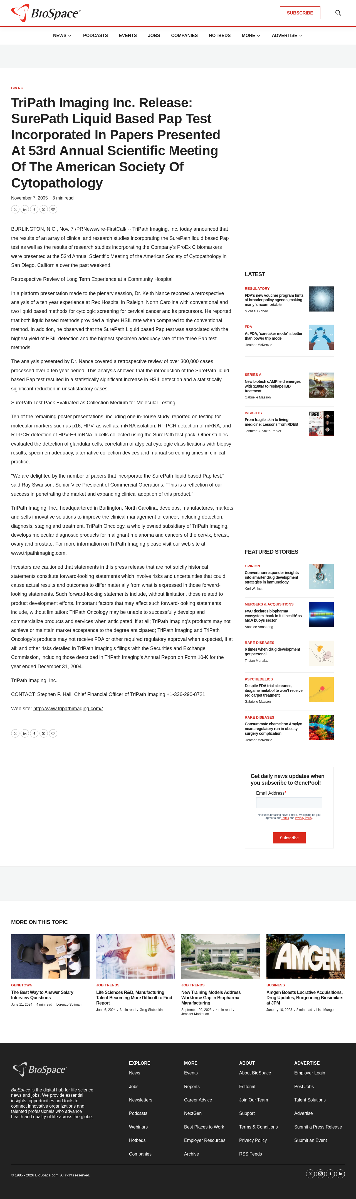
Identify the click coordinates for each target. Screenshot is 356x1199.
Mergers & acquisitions (269, 604)
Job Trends (108, 985)
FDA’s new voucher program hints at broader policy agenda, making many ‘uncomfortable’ (274, 300)
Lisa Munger (325, 1010)
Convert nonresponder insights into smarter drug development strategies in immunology (272, 577)
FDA (248, 327)
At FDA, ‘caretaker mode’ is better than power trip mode (273, 336)
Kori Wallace (254, 589)
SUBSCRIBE (300, 13)
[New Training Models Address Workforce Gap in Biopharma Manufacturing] (220, 956)
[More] (70, 35)
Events (128, 35)
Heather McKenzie (258, 345)
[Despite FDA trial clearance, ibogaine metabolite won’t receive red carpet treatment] (321, 689)
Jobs (154, 35)
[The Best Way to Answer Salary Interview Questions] (50, 956)
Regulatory (257, 288)
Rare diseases (259, 643)
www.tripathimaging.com (38, 553)
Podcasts (95, 35)
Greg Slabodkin (151, 1010)
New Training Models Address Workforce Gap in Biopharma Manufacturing (211, 997)
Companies (184, 35)
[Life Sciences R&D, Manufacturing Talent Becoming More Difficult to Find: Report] (135, 956)
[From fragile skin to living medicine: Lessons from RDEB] (321, 423)
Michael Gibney (256, 311)
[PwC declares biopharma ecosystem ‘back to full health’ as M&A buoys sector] (321, 614)
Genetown (21, 985)
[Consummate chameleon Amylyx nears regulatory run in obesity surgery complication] (321, 727)
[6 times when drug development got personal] (321, 653)
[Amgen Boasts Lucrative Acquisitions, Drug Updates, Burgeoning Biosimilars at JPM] (305, 956)
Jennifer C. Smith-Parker (263, 431)
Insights (253, 413)
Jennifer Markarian (195, 1014)
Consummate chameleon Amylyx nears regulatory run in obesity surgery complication (273, 729)
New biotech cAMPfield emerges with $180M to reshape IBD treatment (273, 386)
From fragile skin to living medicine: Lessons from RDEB (271, 422)
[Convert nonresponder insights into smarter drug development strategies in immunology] (321, 576)
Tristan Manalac (256, 661)
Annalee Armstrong (259, 627)
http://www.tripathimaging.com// (68, 708)
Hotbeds (220, 35)
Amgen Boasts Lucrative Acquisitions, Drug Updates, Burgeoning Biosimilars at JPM (304, 997)
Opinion (252, 566)
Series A (253, 375)
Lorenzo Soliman (68, 1004)
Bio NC (17, 88)
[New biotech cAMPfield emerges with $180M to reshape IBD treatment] (321, 385)
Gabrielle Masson (258, 397)
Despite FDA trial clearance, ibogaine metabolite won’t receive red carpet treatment (274, 690)
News (59, 35)
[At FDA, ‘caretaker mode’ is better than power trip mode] (321, 337)
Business (275, 985)
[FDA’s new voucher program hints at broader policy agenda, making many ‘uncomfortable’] (321, 299)
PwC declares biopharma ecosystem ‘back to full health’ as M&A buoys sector (273, 616)
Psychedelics (259, 679)
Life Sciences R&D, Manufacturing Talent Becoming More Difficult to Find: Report (135, 997)
